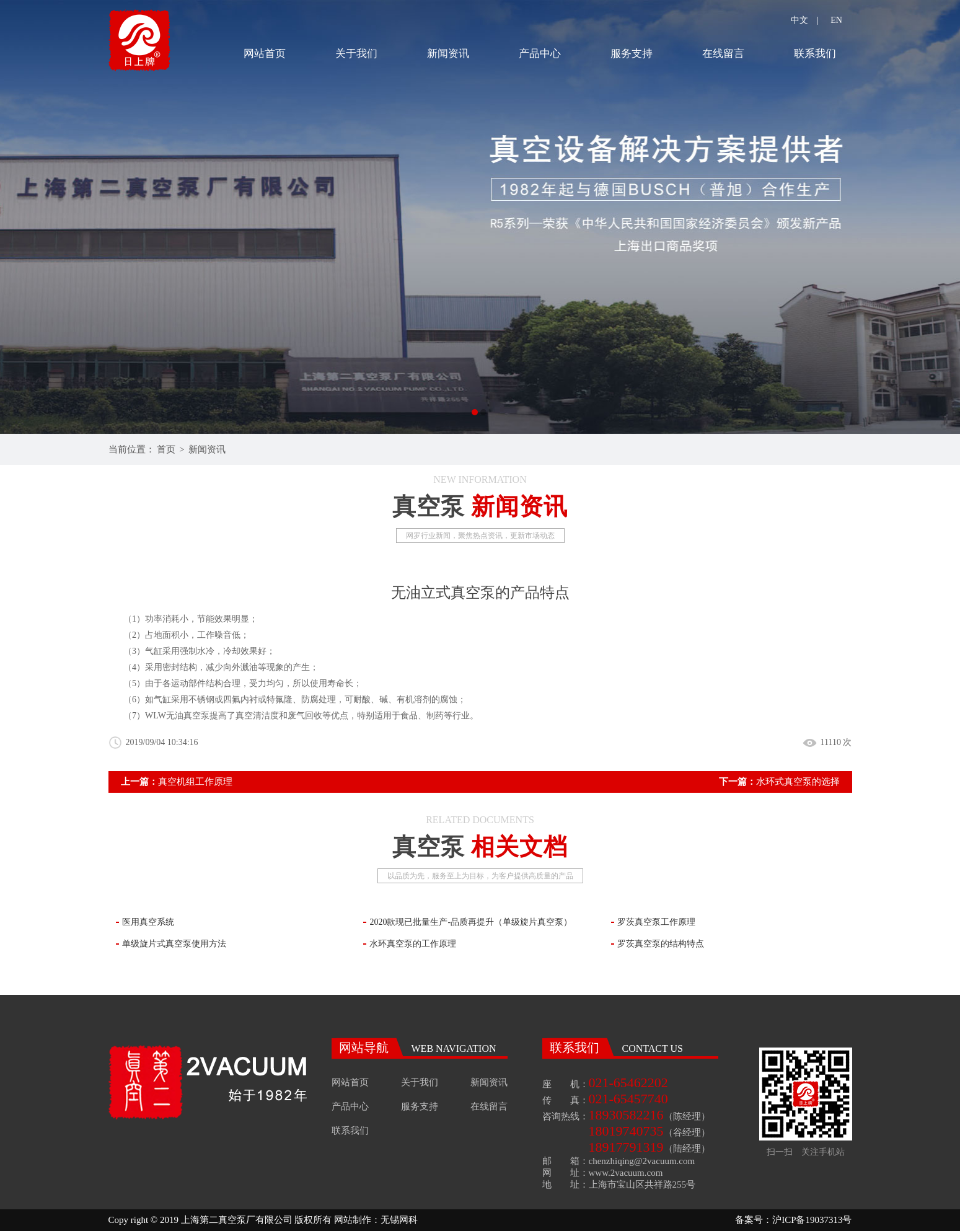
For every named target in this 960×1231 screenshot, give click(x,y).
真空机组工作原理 (195, 782)
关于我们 (356, 54)
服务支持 (631, 54)
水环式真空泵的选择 (798, 782)
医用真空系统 (148, 922)
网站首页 (265, 54)
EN (836, 20)
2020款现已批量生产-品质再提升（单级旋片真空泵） (470, 922)
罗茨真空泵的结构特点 (660, 943)
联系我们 (815, 54)
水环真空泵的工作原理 (412, 943)
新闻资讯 (448, 54)
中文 (799, 20)
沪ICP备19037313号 (812, 1220)
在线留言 (723, 54)
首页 (166, 449)
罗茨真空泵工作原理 (656, 922)
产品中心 (540, 54)
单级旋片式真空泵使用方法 (174, 943)
